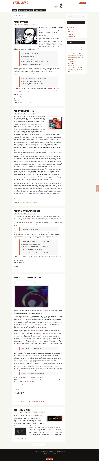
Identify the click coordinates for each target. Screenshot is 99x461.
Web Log (35, 24)
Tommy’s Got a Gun (21, 22)
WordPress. (54, 456)
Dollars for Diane (18, 196)
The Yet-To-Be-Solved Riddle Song (27, 211)
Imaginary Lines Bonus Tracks (74, 57)
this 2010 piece (58, 34)
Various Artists (71, 36)
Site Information (23, 438)
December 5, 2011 (28, 412)
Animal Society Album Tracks (74, 47)
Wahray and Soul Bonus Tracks (75, 69)
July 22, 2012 (27, 113)
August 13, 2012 (28, 24)
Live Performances (72, 61)
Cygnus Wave (20, 3)
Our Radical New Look (22, 410)
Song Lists (70, 63)
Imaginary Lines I (35, 401)
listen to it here (29, 222)
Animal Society (30, 71)
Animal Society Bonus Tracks (74, 49)
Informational (37, 412)
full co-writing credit (24, 91)
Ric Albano (70, 29)
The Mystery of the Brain (24, 111)
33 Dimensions (52, 453)
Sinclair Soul (70, 28)
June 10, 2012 (27, 279)
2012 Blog (22, 102)
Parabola (49, 456)
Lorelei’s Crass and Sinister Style (27, 277)
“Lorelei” (33, 282)
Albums (69, 45)
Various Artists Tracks (72, 65)
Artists (69, 51)
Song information (35, 102)
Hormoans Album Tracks (73, 53)
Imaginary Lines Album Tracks (74, 55)
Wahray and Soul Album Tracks (75, 67)
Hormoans (70, 34)
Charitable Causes (27, 202)
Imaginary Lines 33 (52, 88)
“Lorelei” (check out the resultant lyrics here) (48, 333)
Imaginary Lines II (35, 268)
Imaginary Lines (72, 31)
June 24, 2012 (27, 213)
